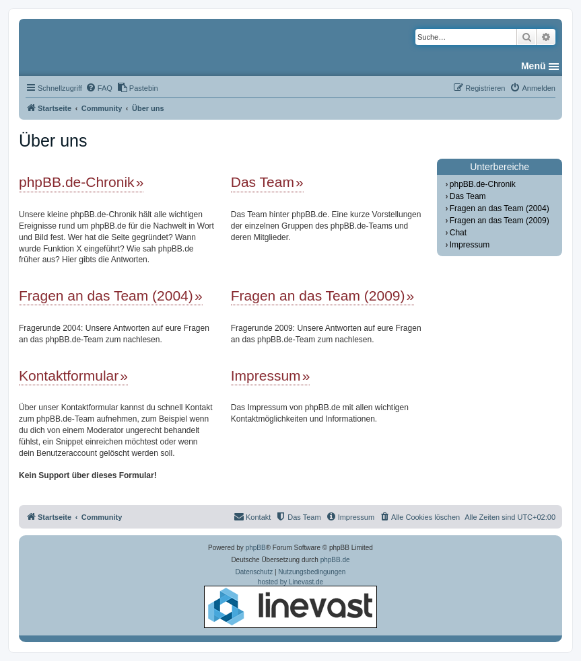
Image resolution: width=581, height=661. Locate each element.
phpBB (256, 547)
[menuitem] (99, 88)
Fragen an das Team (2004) (106, 295)
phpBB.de (335, 559)
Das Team (262, 182)
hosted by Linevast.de (290, 603)
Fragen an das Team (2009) (318, 295)
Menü (533, 66)
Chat (458, 232)
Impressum (266, 375)
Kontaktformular (68, 375)
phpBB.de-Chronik (77, 182)
